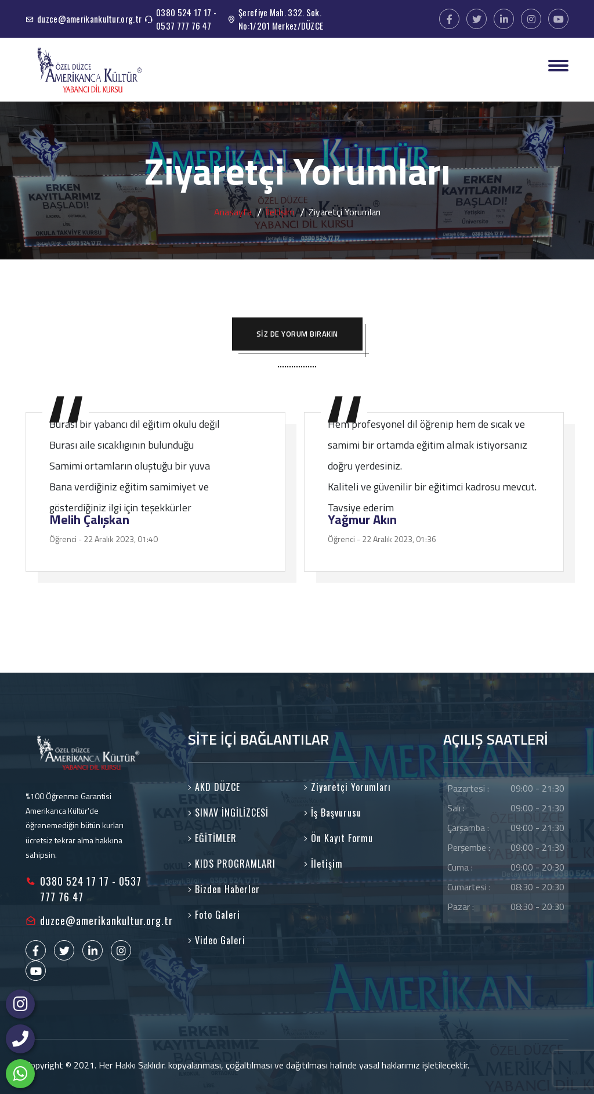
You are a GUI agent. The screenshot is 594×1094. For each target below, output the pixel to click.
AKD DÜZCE (214, 787)
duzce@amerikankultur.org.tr (89, 18)
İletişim (323, 864)
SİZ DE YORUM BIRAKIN (297, 334)
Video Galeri (216, 940)
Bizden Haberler (224, 889)
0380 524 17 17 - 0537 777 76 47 (186, 19)
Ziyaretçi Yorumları (347, 787)
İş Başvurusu (332, 812)
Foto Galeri (214, 915)
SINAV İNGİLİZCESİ (228, 812)
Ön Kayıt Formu (338, 838)
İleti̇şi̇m (280, 212)
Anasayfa (233, 212)
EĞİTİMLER (212, 838)
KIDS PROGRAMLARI (232, 864)
